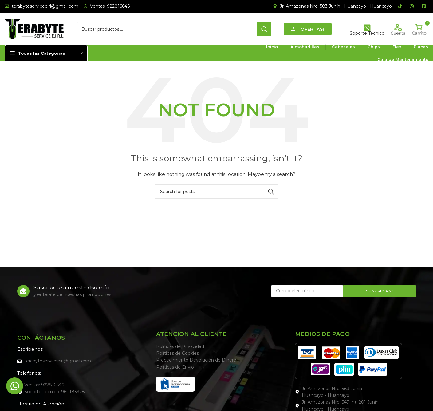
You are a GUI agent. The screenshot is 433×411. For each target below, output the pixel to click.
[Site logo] (34, 28)
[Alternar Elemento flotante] (14, 385)
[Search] (174, 29)
